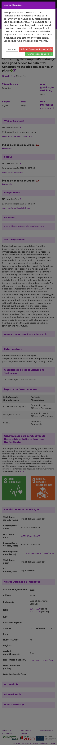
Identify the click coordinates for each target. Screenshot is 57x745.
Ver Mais (12, 49)
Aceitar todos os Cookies (39, 54)
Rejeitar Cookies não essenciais (36, 49)
